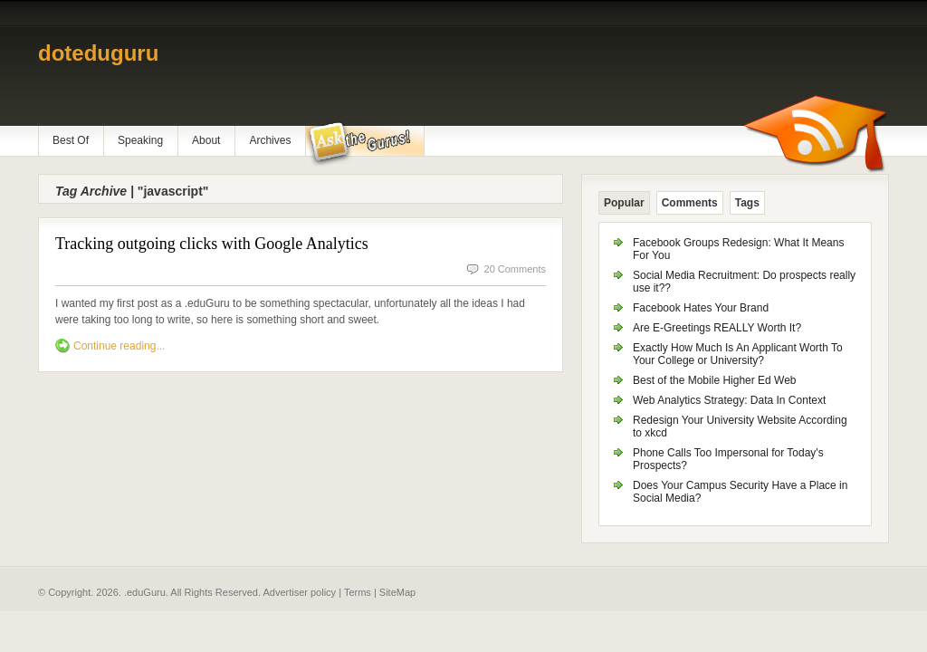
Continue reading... (119, 346)
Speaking (140, 140)
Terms (357, 592)
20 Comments (515, 269)
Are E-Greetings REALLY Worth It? (717, 327)
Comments (690, 203)
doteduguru (98, 53)
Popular (624, 203)
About (206, 140)
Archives (270, 140)
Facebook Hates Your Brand (701, 308)
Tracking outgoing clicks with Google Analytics (211, 244)
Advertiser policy (299, 592)
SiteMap (397, 592)
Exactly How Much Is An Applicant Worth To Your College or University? (738, 354)
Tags (747, 203)
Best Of (71, 140)
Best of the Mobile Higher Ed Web (715, 380)
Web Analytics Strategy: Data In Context (729, 400)
